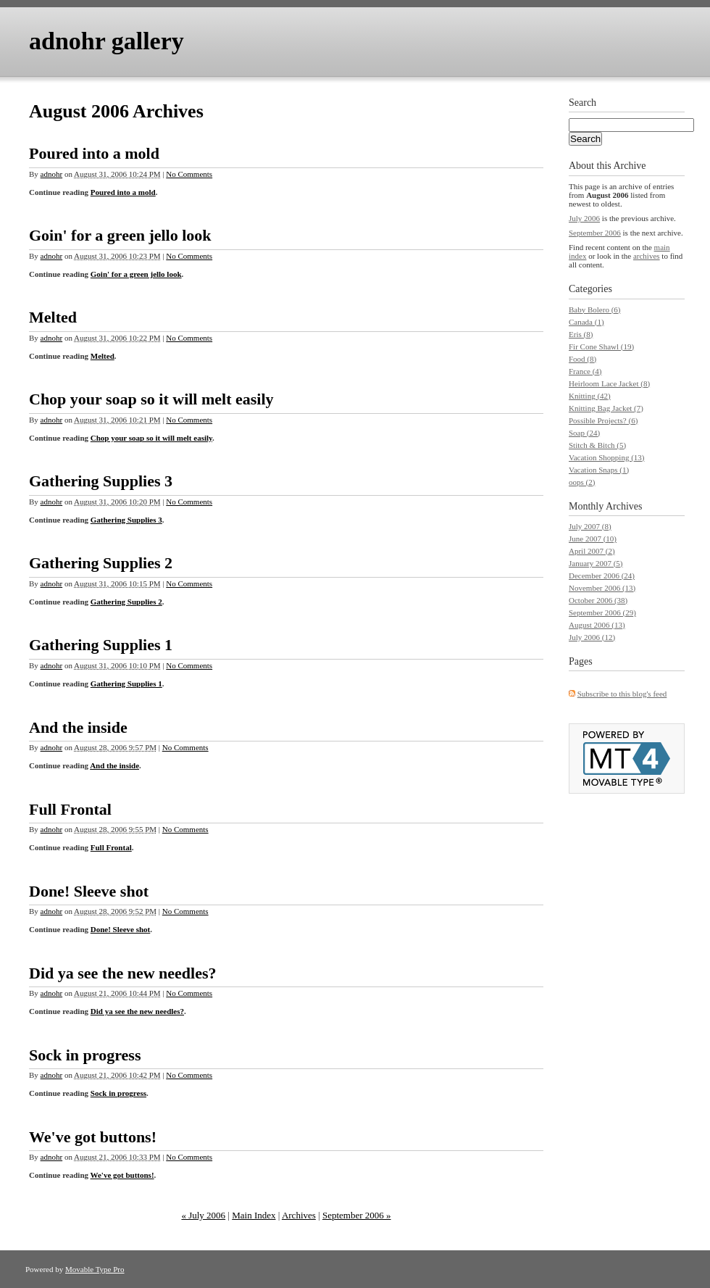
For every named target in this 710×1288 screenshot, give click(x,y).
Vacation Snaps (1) (599, 469)
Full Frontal (70, 809)
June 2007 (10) (593, 538)
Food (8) (582, 358)
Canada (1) (586, 321)
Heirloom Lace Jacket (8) (609, 383)
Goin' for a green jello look (120, 235)
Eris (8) (581, 334)
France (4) (585, 371)
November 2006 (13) (602, 587)
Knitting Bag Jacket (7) (606, 408)
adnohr (52, 174)
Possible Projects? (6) (603, 420)
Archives (299, 1215)
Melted (53, 317)
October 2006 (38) (598, 600)
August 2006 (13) (597, 624)
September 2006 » (356, 1215)
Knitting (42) (590, 395)
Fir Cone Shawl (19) (601, 346)
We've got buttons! (92, 1137)
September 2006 (595, 232)
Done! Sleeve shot (89, 891)
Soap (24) (584, 432)
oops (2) (582, 482)
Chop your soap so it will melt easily (151, 399)
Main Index (253, 1215)
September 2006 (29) (602, 612)
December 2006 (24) (602, 575)
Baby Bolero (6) (594, 309)
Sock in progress (85, 1055)
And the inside (78, 727)
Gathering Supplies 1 (100, 645)
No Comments (189, 174)
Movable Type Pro (95, 1269)
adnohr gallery (106, 41)
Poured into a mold (94, 153)
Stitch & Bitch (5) (597, 445)
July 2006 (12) (592, 637)
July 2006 (584, 218)
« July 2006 (203, 1215)
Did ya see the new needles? (122, 973)
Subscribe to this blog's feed (622, 693)
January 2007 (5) (596, 563)
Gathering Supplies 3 (100, 481)
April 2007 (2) (592, 551)
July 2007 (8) (590, 526)
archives (646, 256)
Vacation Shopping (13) (606, 457)
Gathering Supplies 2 (100, 563)
